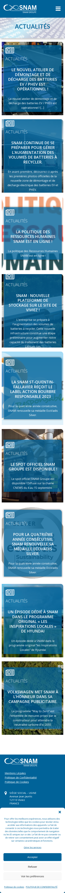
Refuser (32, 866)
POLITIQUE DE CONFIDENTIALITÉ (41, 886)
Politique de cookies (14, 886)
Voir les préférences (32, 876)
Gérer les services (32, 847)
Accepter (32, 857)
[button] (60, 812)
